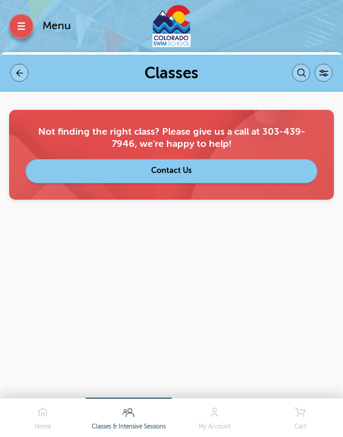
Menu (56, 25)
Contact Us (171, 170)
